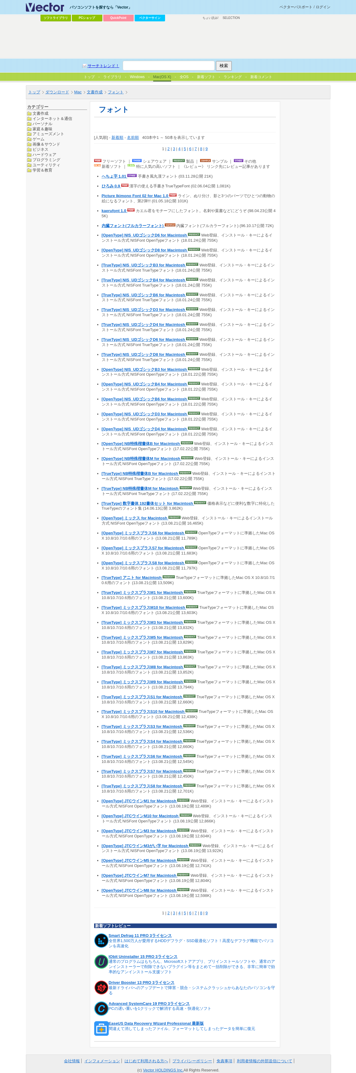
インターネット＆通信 (52, 118)
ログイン (323, 7)
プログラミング (46, 159)
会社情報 (72, 1061)
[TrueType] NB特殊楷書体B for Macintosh (140, 473)
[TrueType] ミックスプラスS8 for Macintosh (142, 786)
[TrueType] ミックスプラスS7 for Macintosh (142, 771)
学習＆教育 (42, 170)
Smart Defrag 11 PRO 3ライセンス (140, 935)
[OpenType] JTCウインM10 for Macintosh (141, 816)
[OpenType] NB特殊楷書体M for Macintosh (142, 458)
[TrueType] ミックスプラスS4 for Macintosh (142, 741)
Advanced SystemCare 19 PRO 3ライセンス (149, 1003)
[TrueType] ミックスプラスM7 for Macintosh (143, 652)
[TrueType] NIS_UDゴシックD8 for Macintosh (144, 354)
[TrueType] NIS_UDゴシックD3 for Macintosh (144, 309)
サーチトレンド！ (103, 65)
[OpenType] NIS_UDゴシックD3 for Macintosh (145, 414)
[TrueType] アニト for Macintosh (132, 577)
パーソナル (42, 123)
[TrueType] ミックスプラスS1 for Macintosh (142, 697)
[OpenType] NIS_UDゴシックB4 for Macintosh (145, 384)
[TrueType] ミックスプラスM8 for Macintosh (143, 667)
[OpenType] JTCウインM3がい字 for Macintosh (145, 846)
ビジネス (40, 149)
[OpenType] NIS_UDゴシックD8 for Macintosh (145, 250)
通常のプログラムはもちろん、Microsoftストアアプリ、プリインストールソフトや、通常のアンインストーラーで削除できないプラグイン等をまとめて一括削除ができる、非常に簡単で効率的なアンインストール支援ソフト (192, 966)
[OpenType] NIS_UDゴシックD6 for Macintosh (145, 235)
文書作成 (95, 92)
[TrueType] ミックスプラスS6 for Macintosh (142, 756)
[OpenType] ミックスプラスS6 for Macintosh (143, 533)
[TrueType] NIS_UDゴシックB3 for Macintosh (144, 265)
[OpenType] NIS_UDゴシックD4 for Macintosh (145, 429)
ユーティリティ (46, 165)
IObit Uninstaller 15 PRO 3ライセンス (143, 956)
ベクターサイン (149, 18)
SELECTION (231, 18)
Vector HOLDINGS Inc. (163, 1070)
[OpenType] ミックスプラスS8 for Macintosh (143, 563)
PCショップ (87, 18)
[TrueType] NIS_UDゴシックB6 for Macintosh (144, 295)
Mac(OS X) (162, 77)
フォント (116, 92)
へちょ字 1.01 (115, 176)
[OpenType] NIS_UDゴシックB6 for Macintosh (145, 399)
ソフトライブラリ (56, 18)
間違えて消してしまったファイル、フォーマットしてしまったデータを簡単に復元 (182, 1028)
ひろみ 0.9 (111, 186)
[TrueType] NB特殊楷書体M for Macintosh (141, 488)
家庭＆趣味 (42, 129)
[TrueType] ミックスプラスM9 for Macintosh (143, 682)
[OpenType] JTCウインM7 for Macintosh (140, 875)
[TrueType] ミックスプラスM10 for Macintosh (144, 607)
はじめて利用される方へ (146, 1061)
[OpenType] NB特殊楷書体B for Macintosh (141, 443)
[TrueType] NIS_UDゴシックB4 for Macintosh (144, 280)
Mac (78, 92)
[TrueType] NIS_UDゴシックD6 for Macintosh (144, 339)
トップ (34, 92)
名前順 (133, 137)
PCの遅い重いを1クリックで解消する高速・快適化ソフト (160, 1008)
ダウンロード (57, 92)
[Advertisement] (178, 40)
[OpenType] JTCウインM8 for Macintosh (140, 890)
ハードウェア (44, 154)
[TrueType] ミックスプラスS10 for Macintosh (144, 711)
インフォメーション (102, 1061)
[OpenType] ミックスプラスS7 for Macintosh (143, 548)
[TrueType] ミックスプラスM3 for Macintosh (143, 622)
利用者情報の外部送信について (264, 1061)
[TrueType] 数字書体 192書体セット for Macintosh (148, 503)
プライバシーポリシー (192, 1061)
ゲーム (38, 139)
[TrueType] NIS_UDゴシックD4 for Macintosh (144, 324)
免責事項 (224, 1061)
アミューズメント (48, 134)
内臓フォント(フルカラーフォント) (133, 225)
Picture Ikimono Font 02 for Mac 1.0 (136, 195)
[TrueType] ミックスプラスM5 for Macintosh (143, 637)
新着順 (117, 137)
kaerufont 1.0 (115, 210)
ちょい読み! (211, 18)
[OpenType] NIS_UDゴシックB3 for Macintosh (145, 369)
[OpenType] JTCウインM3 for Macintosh (140, 831)
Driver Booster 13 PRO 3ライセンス (141, 982)
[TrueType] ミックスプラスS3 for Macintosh (142, 726)
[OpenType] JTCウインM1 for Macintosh (140, 801)
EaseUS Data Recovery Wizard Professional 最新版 (156, 1023)
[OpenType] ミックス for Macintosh (135, 518)
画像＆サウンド (46, 144)
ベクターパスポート (296, 7)
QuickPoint (118, 18)
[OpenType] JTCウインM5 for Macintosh (140, 860)
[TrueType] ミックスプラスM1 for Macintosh (143, 592)
